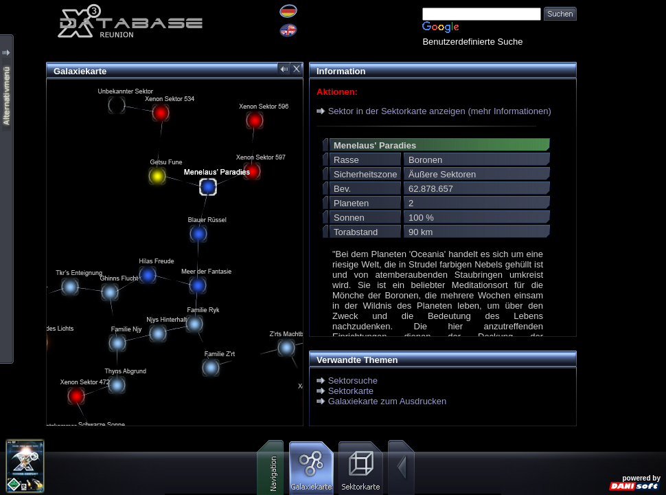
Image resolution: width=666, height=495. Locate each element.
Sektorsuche (353, 380)
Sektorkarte (351, 391)
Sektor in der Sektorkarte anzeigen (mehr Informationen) (439, 111)
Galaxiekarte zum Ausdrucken (387, 401)
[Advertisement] (621, 43)
